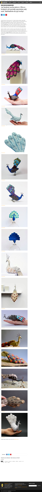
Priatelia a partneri (16, 0)
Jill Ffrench (17, 461)
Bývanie (27, 2)
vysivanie (9, 462)
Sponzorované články (22, 0)
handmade (13, 461)
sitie (22, 461)
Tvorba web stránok (5, 491)
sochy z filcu (2, 462)
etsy (18, 439)
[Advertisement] (14, 18)
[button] (40, 2)
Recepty (23, 2)
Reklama (12, 0)
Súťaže (26, 0)
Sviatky (19, 2)
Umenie (31, 2)
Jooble (28, 0)
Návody (10, 2)
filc (3, 461)
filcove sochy (10, 461)
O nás (7, 0)
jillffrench (15, 439)
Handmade (15, 2)
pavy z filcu (20, 461)
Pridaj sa (9, 0)
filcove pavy (6, 461)
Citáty (19, 0)
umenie (6, 462)
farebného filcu (18, 23)
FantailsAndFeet (3, 84)
